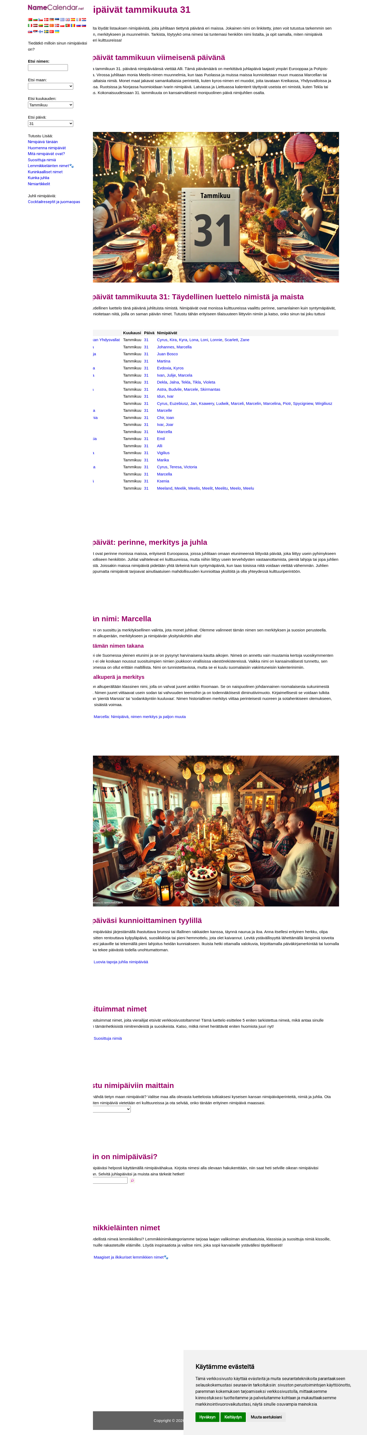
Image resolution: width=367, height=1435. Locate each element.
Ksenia (181, 486)
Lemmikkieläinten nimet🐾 (51, 166)
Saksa (109, 437)
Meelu (266, 493)
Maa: (101, 1114)
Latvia (108, 381)
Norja (108, 395)
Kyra (201, 333)
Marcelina (290, 403)
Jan (212, 403)
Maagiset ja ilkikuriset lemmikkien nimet (150, 1262)
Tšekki (109, 465)
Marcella (202, 346)
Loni (222, 333)
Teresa (194, 472)
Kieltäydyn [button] (233, 1417)
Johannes (183, 346)
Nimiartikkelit (39, 184)
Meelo (253, 493)
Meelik (198, 493)
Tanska (109, 458)
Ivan (178, 374)
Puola (108, 403)
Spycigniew (321, 403)
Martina (181, 360)
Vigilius (181, 458)
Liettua (109, 388)
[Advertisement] (218, 120)
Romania (111, 423)
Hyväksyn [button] (207, 1417)
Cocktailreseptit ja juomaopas (54, 202)
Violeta (227, 381)
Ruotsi (109, 430)
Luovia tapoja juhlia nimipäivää (142, 967)
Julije (189, 374)
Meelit (225, 493)
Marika (181, 465)
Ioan (188, 423)
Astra (179, 388)
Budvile (193, 388)
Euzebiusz (197, 403)
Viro (106, 493)
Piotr (305, 403)
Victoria (208, 472)
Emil (179, 444)
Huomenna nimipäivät (47, 148)
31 (164, 333)
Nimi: (102, 1185)
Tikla (215, 381)
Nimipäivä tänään (43, 142)
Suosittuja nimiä (42, 160)
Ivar (188, 395)
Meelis (212, 493)
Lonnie (234, 333)
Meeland (182, 493)
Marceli (255, 403)
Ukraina (110, 472)
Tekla (204, 381)
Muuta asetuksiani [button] (266, 1417)
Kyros (196, 367)
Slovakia (111, 444)
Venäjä (109, 486)
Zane (262, 333)
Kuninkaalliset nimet (45, 172)
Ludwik (240, 403)
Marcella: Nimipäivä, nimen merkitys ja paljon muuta (161, 734)
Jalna (192, 381)
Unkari (109, 479)
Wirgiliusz (183, 408)
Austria (109, 346)
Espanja (110, 353)
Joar (187, 430)
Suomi (109, 451)
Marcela (203, 374)
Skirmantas (228, 388)
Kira (191, 333)
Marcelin (271, 403)
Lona (211, 333)
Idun (179, 395)
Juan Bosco (185, 353)
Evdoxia (182, 367)
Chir (178, 423)
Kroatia (109, 374)
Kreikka (110, 367)
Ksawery (224, 403)
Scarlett (249, 333)
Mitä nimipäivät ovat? (46, 154)
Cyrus (180, 333)
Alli (177, 451)
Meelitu (239, 493)
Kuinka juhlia (38, 178)
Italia (107, 360)
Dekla (180, 381)
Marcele (209, 388)
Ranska (110, 416)
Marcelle (182, 416)
